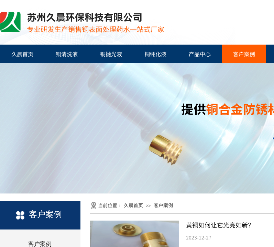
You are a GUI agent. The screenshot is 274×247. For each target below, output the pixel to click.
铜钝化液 (155, 54)
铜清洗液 (67, 54)
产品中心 (200, 54)
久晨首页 (22, 54)
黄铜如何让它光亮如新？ (220, 225)
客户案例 (244, 54)
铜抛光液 (111, 54)
